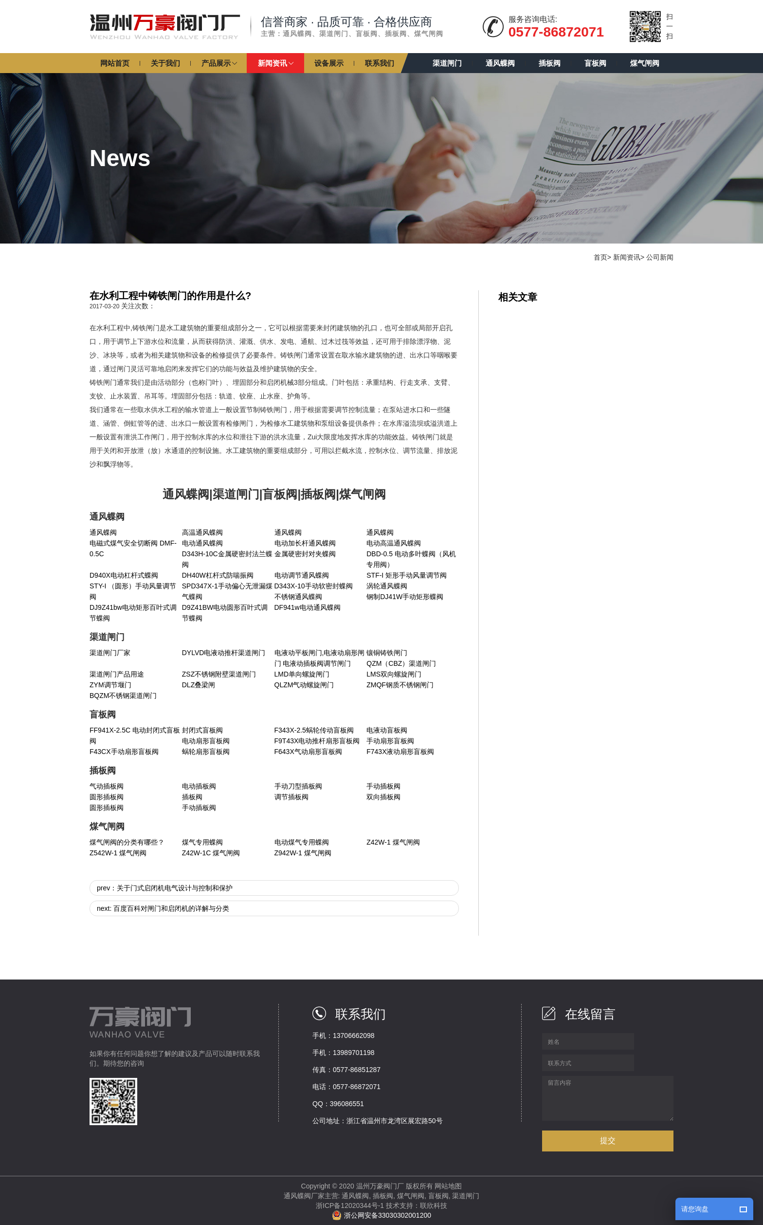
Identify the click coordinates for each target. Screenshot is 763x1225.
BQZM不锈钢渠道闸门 (123, 695)
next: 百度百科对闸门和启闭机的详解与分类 (163, 908)
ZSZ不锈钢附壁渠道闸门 (219, 674)
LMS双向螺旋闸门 (393, 674)
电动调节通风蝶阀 (301, 575)
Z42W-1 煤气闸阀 (392, 842)
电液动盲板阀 (386, 730)
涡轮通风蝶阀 (386, 586)
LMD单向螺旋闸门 (302, 674)
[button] (219, 63)
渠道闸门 (465, 1196)
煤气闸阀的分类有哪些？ (127, 842)
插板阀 (192, 797)
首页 (600, 257)
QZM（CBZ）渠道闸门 (401, 663)
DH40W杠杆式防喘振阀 (218, 575)
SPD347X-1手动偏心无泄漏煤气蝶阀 (227, 591)
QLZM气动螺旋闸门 (304, 685)
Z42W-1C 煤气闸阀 (211, 853)
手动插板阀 (383, 786)
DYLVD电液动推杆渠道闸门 (224, 653)
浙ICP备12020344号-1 (350, 1205)
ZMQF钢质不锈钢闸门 (400, 685)
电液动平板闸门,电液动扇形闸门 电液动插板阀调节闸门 (319, 658)
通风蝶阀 (103, 532)
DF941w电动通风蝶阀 (307, 607)
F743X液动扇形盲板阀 (400, 751)
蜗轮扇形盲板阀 (206, 751)
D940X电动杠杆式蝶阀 (124, 575)
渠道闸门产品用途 (117, 674)
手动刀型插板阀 (298, 786)
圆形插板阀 (107, 797)
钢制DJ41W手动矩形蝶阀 (404, 597)
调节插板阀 (291, 797)
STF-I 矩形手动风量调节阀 (406, 575)
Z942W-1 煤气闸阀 (302, 853)
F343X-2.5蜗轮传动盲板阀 (314, 730)
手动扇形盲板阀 (390, 741)
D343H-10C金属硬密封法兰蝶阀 (227, 559)
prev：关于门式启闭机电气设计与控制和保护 (165, 888)
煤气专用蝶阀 (202, 842)
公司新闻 (659, 257)
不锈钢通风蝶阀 (298, 597)
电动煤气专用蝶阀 (301, 842)
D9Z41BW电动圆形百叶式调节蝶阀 (225, 612)
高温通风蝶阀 (202, 532)
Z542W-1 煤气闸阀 (118, 853)
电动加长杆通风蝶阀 (305, 543)
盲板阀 (438, 1196)
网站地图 (448, 1186)
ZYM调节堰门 (110, 685)
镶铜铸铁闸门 (386, 653)
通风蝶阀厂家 (304, 1196)
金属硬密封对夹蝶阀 (305, 554)
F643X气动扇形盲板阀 (308, 751)
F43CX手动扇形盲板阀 (124, 751)
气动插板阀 (107, 786)
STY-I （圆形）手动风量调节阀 (133, 591)
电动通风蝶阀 (202, 543)
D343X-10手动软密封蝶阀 (313, 586)
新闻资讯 (626, 257)
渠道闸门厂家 (110, 653)
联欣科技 (433, 1205)
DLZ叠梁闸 (198, 685)
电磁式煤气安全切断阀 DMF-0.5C (133, 548)
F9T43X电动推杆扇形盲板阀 (317, 741)
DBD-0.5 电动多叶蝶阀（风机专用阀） (411, 559)
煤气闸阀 (410, 1196)
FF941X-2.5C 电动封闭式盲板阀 (135, 735)
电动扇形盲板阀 (206, 741)
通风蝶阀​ (288, 532)
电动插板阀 (199, 786)
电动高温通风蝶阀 (393, 543)
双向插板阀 (383, 797)
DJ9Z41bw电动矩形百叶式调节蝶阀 (133, 612)
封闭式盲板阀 (202, 730)
